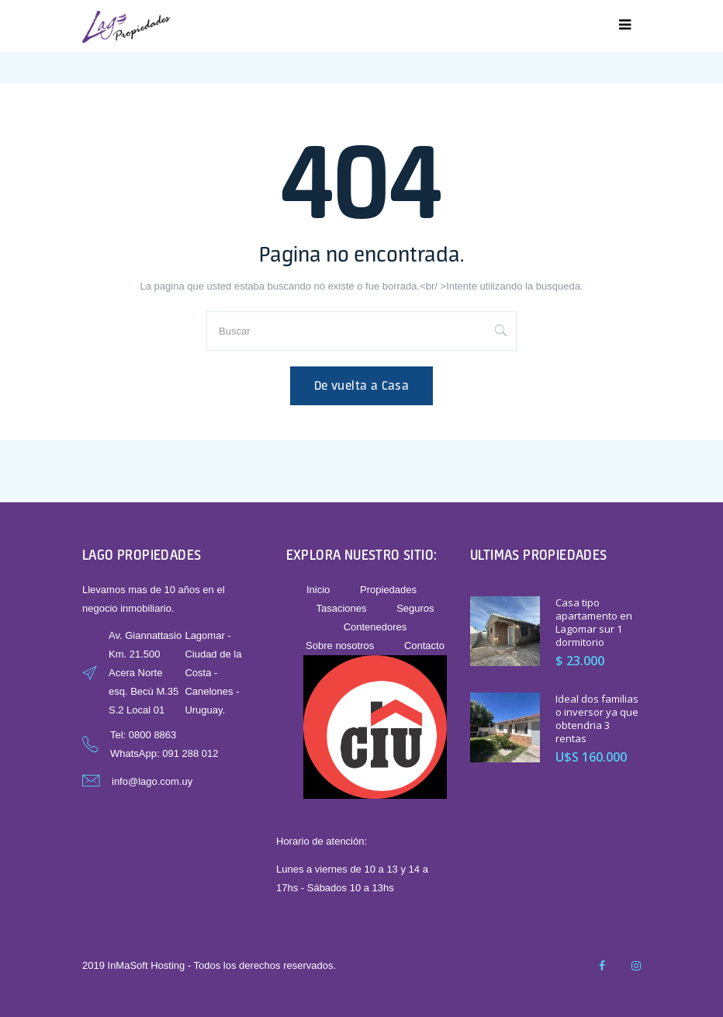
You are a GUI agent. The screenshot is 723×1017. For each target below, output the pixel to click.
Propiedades (388, 589)
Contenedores (375, 627)
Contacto (424, 645)
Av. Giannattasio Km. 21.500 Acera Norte (145, 654)
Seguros (415, 608)
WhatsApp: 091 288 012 (164, 753)
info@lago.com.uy (152, 781)
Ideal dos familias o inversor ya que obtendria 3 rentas (596, 718)
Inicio (318, 589)
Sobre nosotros (340, 645)
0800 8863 (152, 735)
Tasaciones (341, 608)
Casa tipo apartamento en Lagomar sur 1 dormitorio (593, 622)
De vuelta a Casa (361, 385)
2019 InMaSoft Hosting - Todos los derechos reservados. (209, 965)
